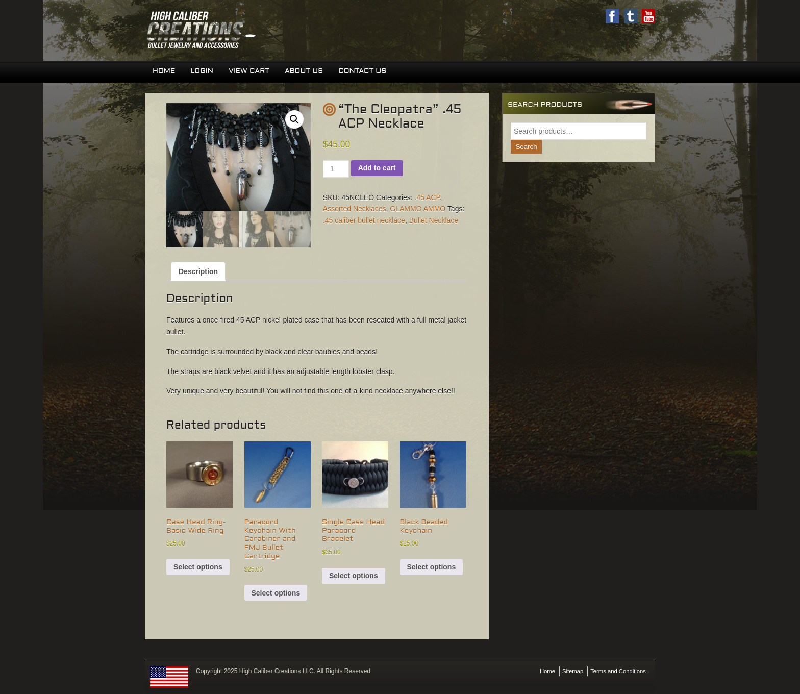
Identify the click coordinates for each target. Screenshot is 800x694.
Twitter (630, 16)
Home (164, 71)
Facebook (611, 16)
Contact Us (367, 71)
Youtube (648, 16)
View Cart (251, 71)
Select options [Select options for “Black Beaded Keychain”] (431, 568)
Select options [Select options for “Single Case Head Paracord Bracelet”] (353, 576)
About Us (307, 71)
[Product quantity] (336, 169)
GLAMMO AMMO (417, 210)
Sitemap (568, 672)
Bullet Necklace (434, 221)
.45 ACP (427, 198)
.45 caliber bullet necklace (364, 221)
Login (203, 71)
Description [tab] (198, 272)
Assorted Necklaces (354, 210)
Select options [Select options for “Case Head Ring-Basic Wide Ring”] (197, 568)
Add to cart (377, 168)
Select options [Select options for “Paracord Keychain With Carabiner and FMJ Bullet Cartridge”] (276, 593)
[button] (294, 120)
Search (526, 148)
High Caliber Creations (272, 30)
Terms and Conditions (616, 672)
